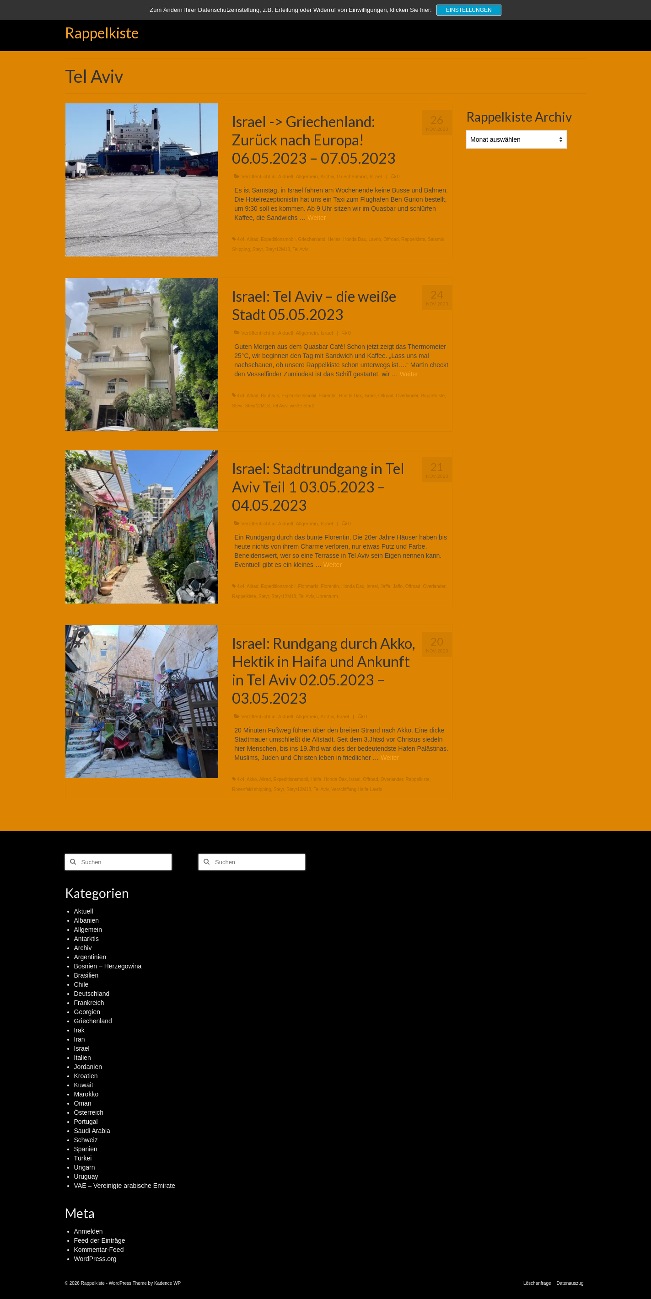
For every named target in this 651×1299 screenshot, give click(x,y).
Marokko (86, 1094)
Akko (252, 779)
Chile (81, 984)
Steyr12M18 (277, 249)
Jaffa (386, 586)
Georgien (87, 1012)
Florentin (328, 395)
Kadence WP (167, 1283)
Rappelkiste (102, 33)
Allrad (252, 239)
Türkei (83, 1158)
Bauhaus (270, 395)
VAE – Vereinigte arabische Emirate (125, 1185)
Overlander (407, 395)
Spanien (85, 1149)
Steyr (258, 249)
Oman (82, 1103)
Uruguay (86, 1176)
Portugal (86, 1121)
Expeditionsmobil (278, 239)
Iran (79, 1039)
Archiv (327, 176)
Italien (82, 1057)
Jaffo (398, 586)
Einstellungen (469, 10)
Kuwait (83, 1085)
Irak (79, 1030)
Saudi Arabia (92, 1130)
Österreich (89, 1112)
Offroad (390, 239)
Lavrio (375, 239)
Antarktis (86, 938)
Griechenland (351, 176)
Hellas (334, 239)
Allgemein (306, 176)
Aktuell (285, 176)
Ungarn (84, 1167)
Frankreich (89, 1002)
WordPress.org (95, 1258)
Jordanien (88, 1066)
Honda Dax (354, 239)
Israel (376, 176)
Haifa (316, 779)
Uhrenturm (327, 596)
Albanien (86, 920)
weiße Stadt (302, 405)
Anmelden (88, 1231)
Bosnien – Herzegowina (108, 966)
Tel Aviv (300, 249)
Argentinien (90, 957)
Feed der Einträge (99, 1240)
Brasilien (86, 975)
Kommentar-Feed (99, 1249)
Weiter (316, 217)
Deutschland (92, 993)
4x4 (240, 239)
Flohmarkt (308, 586)
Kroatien (86, 1076)
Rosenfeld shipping (251, 789)
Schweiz (86, 1140)
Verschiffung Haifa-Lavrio (356, 789)
